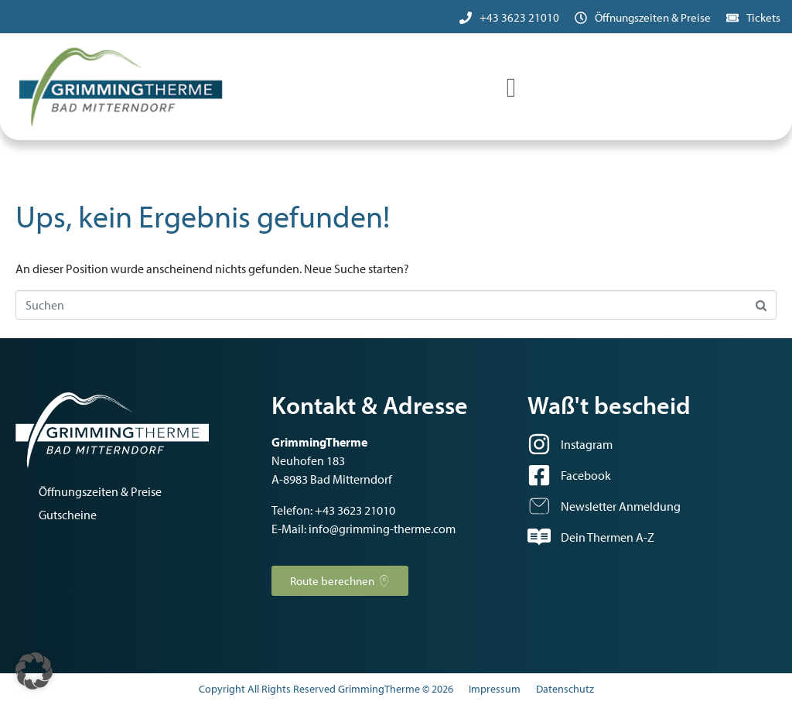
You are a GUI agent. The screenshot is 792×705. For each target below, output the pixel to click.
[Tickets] (732, 18)
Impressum (495, 689)
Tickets (763, 17)
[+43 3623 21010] (465, 18)
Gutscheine (68, 514)
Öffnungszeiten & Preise (653, 17)
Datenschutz (565, 689)
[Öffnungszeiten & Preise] (581, 18)
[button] (34, 671)
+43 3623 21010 (519, 17)
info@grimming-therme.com (382, 528)
